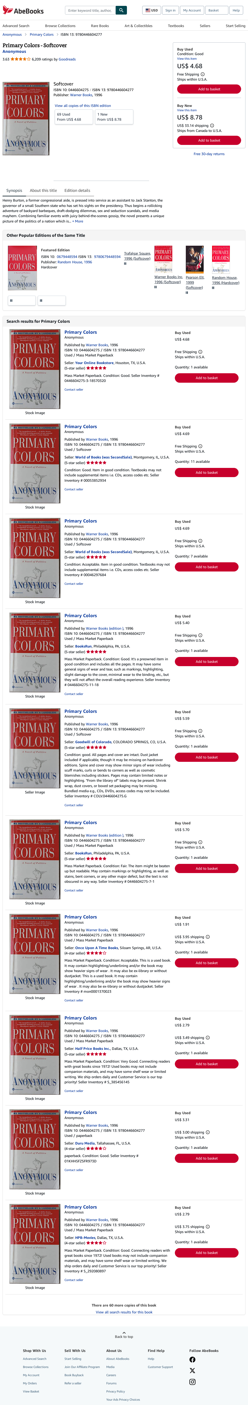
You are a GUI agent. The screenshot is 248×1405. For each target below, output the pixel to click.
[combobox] (90, 10)
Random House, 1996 (75, 262)
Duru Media (85, 1143)
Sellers (205, 25)
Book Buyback (74, 1375)
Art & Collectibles (138, 25)
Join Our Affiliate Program (82, 1367)
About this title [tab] (43, 190)
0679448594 (67, 256)
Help (236, 10)
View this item (187, 58)
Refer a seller (72, 1383)
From (74, 116)
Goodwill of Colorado (93, 742)
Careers (111, 1375)
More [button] (79, 221)
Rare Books (100, 25)
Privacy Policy (115, 1391)
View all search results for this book (124, 1312)
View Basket (31, 1391)
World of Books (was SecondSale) (103, 457)
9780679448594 (107, 256)
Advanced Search (16, 25)
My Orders (30, 1383)
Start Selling (235, 25)
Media (110, 1367)
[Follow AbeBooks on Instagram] (192, 1382)
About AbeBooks (117, 1359)
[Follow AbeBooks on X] (192, 1371)
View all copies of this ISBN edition (83, 105)
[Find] (121, 10)
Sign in (170, 10)
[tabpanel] (86, 210)
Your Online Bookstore (94, 362)
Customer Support (160, 1367)
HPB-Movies (85, 1237)
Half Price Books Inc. (92, 1048)
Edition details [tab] (77, 190)
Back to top (124, 1336)
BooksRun (83, 646)
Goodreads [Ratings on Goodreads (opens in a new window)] (67, 59)
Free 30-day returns (209, 154)
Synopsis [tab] (14, 190)
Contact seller (73, 389)
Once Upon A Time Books (96, 948)
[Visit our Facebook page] (192, 1360)
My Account (192, 10)
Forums (111, 1383)
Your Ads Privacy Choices (123, 1399)
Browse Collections (60, 25)
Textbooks (176, 25)
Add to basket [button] (209, 89)
